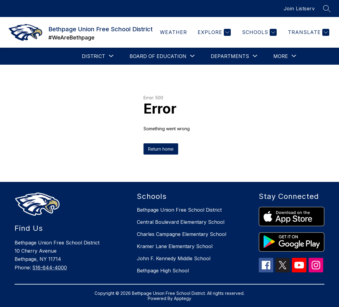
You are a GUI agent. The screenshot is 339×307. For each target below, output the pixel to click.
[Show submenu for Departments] (230, 56)
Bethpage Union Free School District (179, 210)
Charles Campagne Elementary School (181, 234)
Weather (173, 32)
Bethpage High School (163, 271)
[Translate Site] (307, 32)
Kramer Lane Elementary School (175, 246)
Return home (161, 149)
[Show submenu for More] (280, 56)
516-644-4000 (50, 267)
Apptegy (182, 298)
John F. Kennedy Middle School (173, 258)
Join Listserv (299, 8)
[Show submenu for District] (93, 56)
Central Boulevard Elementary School (180, 222)
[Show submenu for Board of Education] (158, 56)
